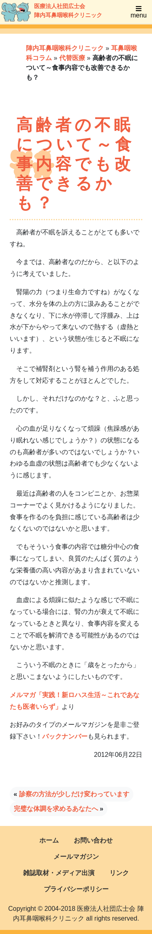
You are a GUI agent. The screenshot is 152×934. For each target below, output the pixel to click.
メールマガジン (76, 856)
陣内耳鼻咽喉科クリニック (65, 48)
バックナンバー (65, 736)
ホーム (49, 840)
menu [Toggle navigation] (139, 12)
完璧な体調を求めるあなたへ (56, 808)
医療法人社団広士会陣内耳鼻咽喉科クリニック (43, 12)
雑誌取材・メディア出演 (58, 872)
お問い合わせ (93, 840)
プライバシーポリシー (76, 889)
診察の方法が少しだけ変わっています (74, 794)
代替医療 (72, 57)
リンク (119, 872)
